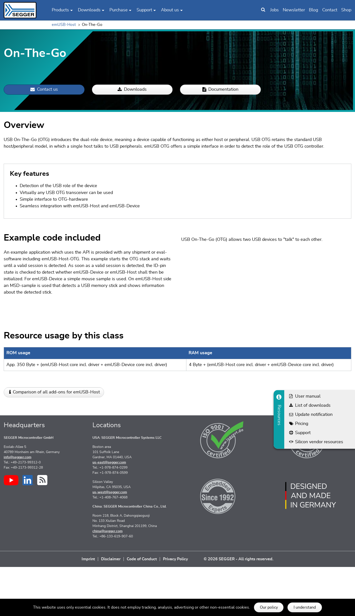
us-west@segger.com (109, 541)
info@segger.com (17, 506)
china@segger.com (107, 580)
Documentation (220, 89)
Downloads (132, 89)
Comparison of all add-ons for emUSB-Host (56, 441)
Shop (346, 10)
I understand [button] (305, 607)
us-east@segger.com (109, 511)
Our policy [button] (269, 607)
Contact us (44, 89)
